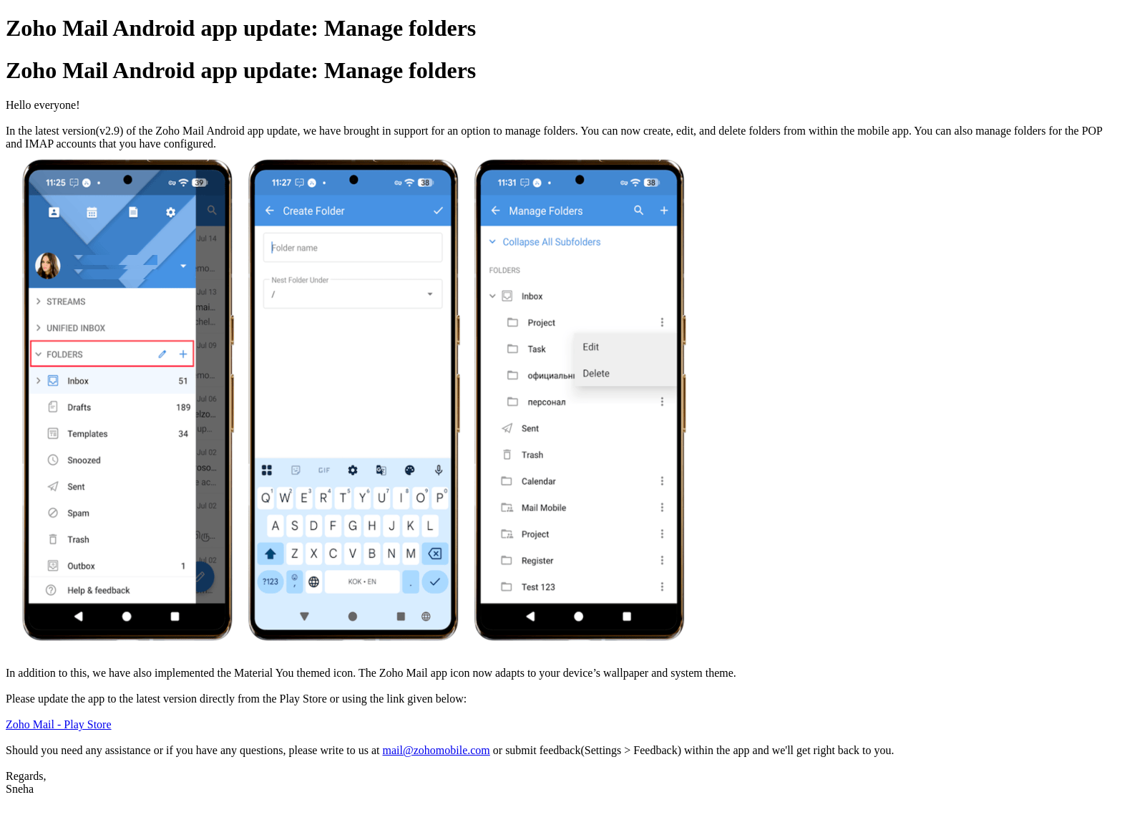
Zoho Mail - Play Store (59, 724)
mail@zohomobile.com (436, 750)
